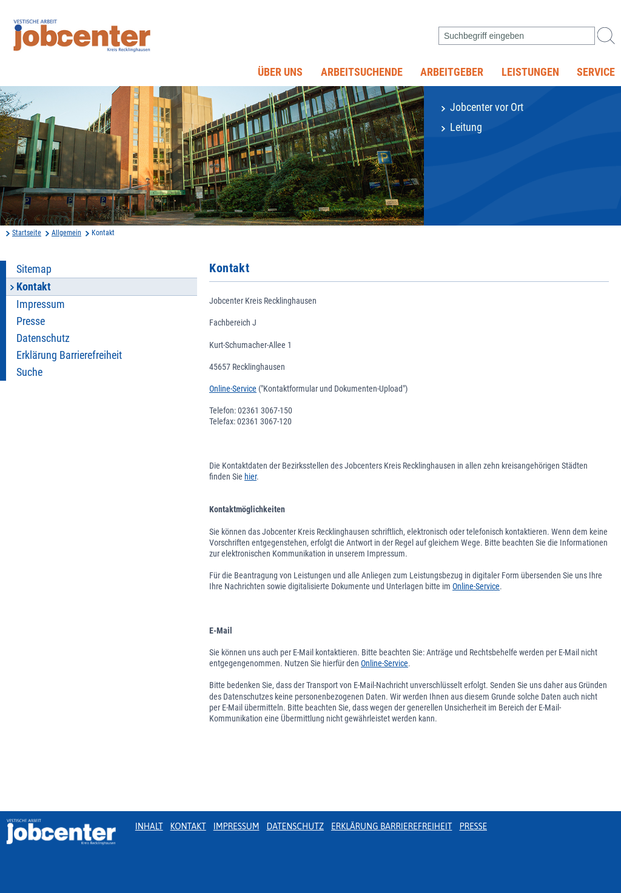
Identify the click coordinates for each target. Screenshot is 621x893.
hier (250, 476)
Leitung (466, 127)
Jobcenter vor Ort (486, 107)
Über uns (280, 72)
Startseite (26, 233)
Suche (29, 372)
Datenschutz (43, 338)
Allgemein (66, 233)
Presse (30, 321)
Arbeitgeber (451, 72)
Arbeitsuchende (362, 72)
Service (596, 72)
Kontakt (188, 826)
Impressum (40, 304)
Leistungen (530, 72)
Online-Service (233, 388)
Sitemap (34, 269)
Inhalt (149, 826)
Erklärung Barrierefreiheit (69, 355)
